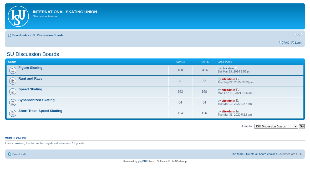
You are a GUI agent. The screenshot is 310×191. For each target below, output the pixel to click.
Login (298, 42)
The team (237, 154)
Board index (20, 35)
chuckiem (228, 68)
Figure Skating (30, 68)
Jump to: (246, 126)
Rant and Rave (30, 78)
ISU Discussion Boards (47, 35)
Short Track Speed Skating (40, 111)
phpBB (142, 161)
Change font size (298, 34)
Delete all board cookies (261, 154)
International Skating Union (65, 11)
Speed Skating (30, 89)
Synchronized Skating (36, 100)
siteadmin (228, 79)
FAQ (286, 42)
